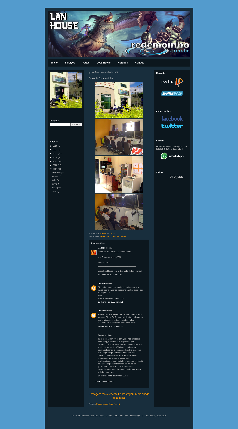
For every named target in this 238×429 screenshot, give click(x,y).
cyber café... (105, 236)
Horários (123, 62)
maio (54, 188)
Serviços (70, 62)
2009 (55, 161)
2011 (55, 153)
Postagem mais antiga (135, 394)
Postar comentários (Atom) (108, 404)
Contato (139, 62)
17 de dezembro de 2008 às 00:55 (113, 376)
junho (55, 184)
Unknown (102, 283)
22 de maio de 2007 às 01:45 (110, 326)
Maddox (101, 248)
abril (54, 191)
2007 (55, 169)
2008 (55, 165)
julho (54, 180)
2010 (55, 157)
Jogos (86, 62)
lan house (121, 236)
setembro (56, 172)
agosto (55, 176)
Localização (104, 62)
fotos (114, 236)
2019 (55, 146)
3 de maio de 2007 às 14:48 (110, 275)
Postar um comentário (104, 381)
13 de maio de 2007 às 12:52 (110, 302)
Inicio (54, 62)
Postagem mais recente (103, 394)
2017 (55, 150)
